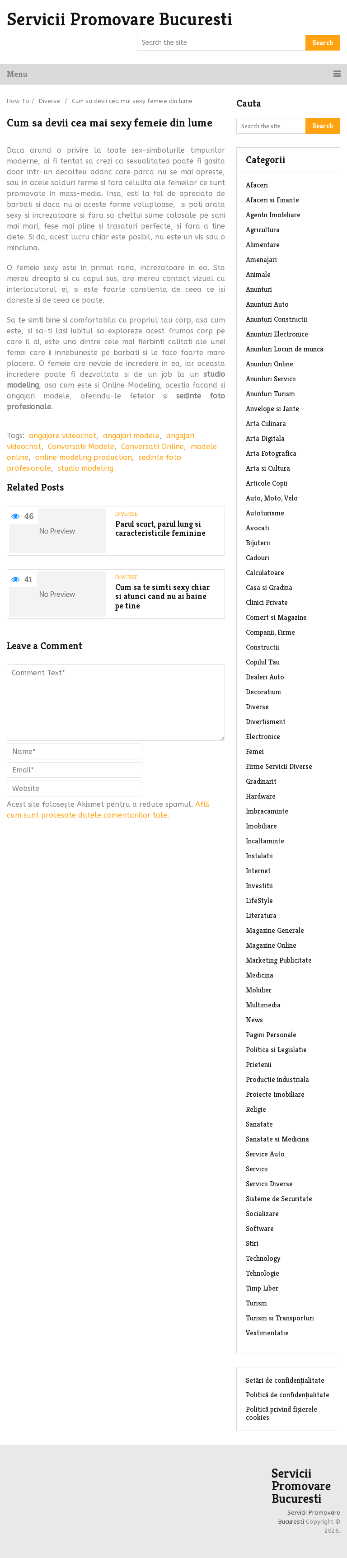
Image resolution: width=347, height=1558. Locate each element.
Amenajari (261, 259)
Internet (258, 870)
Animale (258, 274)
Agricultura (263, 229)
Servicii (257, 1169)
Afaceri (257, 185)
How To (18, 101)
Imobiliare (261, 826)
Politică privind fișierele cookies (281, 1413)
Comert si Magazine (276, 617)
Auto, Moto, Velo (272, 498)
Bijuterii (258, 542)
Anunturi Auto (267, 304)
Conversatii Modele (81, 446)
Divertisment (266, 721)
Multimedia (263, 1005)
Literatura (261, 915)
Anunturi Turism (270, 393)
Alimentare (263, 244)
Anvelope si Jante (272, 408)
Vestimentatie (267, 1333)
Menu (17, 74)
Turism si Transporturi (280, 1318)
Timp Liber (262, 1288)
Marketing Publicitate (279, 960)
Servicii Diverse (269, 1183)
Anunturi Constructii (276, 319)
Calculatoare (265, 572)
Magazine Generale (275, 930)
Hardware (261, 796)
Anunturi (259, 289)
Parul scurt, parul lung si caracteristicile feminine (160, 528)
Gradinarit (261, 781)
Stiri (252, 1243)
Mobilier (259, 990)
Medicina (259, 975)
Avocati (257, 528)
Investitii (259, 885)
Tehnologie (262, 1273)
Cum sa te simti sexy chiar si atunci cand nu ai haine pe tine (162, 597)
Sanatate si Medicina (277, 1139)
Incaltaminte (265, 841)
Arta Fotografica (271, 453)
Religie (256, 1109)
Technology (263, 1258)
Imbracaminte (267, 811)
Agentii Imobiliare (273, 215)
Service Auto (265, 1154)
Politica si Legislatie (276, 1049)
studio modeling (85, 468)
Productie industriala (277, 1079)
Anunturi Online (269, 364)
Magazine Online (271, 945)
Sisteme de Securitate (279, 1198)
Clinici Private (267, 602)
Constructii (262, 647)
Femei (255, 751)
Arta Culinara (266, 423)
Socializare (262, 1213)
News (254, 1020)
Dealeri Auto (265, 677)
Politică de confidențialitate (287, 1394)
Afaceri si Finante (272, 200)
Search (322, 42)
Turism (256, 1303)
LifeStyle (259, 900)
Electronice (263, 736)
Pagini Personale (271, 1034)
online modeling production (83, 457)
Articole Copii (266, 483)
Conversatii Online (152, 446)
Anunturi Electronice (277, 334)
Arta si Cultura (268, 468)
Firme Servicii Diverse (279, 766)
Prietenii (259, 1064)
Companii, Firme (270, 632)
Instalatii (259, 856)
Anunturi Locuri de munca (285, 349)
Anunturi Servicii (271, 379)
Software (260, 1228)
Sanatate (259, 1124)
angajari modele (131, 435)
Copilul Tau (263, 662)
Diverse (49, 101)
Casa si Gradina (269, 587)
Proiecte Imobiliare (275, 1094)
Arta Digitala (265, 438)
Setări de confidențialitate (285, 1380)
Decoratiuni (263, 692)
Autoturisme (265, 513)
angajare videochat (62, 435)
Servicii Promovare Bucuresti (119, 19)
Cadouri (257, 557)
